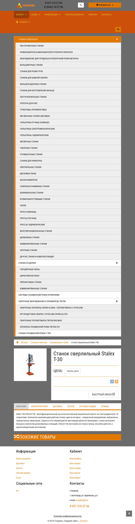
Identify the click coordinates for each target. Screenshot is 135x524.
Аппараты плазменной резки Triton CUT (40, 327)
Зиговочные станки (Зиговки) (35, 116)
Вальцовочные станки (31, 65)
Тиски (23, 205)
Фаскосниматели (28, 180)
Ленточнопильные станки (33, 97)
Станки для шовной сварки (34, 78)
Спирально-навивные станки (34, 186)
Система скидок (87, 406)
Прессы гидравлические (32, 224)
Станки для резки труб (31, 71)
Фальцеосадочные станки (33, 84)
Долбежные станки (29, 237)
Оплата (70, 406)
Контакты (106, 14)
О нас (18, 477)
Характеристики (39, 406)
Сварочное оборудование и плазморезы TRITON (68, 301)
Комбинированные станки (33, 244)
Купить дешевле (23, 458)
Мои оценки (75, 473)
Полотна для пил (28, 103)
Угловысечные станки (31, 154)
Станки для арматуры (31, 161)
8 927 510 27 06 (53, 2)
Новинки (92, 14)
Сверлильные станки (30, 167)
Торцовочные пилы (30, 269)
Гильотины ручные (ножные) (34, 122)
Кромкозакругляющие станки (35, 199)
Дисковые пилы (28, 173)
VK (17, 491)
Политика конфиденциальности (68, 516)
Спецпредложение (74, 14)
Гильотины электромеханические (37, 129)
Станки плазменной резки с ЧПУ (34, 333)
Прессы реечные (28, 218)
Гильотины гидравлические (34, 135)
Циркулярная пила (29, 276)
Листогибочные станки (32, 46)
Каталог (21, 14)
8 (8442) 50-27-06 (53, 6)
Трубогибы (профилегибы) (33, 109)
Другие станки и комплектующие (37, 256)
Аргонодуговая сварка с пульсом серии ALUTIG (44, 314)
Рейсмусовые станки (30, 282)
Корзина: (104, 5)
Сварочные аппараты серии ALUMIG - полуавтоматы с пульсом (51, 307)
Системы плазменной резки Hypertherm (38, 295)
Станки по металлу (68, 39)
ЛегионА (83, 521)
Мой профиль (76, 458)
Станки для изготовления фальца (37, 90)
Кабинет (23, 22)
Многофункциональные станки (36, 231)
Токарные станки (28, 148)
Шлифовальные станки (31, 193)
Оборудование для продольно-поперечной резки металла (49, 58)
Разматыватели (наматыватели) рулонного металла (46, 52)
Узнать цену (73, 371)
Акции (35, 14)
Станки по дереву (68, 262)
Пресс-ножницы (28, 212)
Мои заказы (75, 463)
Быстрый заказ (103, 394)
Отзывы (105, 406)
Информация (52, 14)
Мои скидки (75, 477)
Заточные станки (28, 250)
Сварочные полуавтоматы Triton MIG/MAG (41, 320)
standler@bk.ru (82, 500)
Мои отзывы (75, 468)
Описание (21, 406)
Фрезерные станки (29, 141)
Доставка (57, 406)
